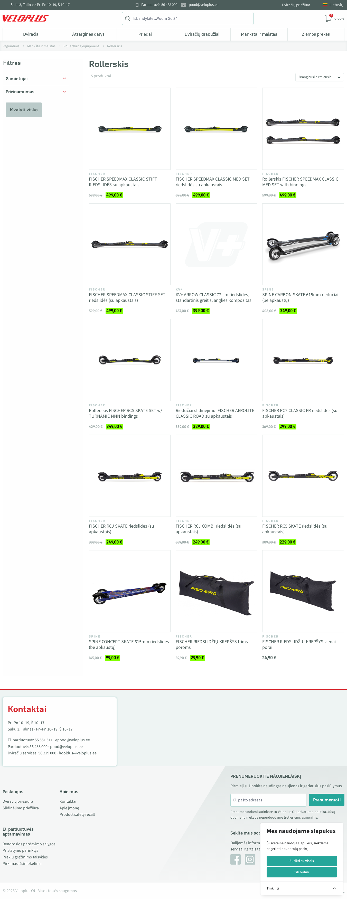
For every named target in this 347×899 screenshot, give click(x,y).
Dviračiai (31, 34)
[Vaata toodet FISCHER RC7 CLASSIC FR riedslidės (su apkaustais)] (303, 360)
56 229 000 (47, 753)
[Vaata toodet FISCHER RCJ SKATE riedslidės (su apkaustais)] (130, 476)
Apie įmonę (69, 808)
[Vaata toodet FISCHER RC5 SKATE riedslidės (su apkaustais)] (303, 476)
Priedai (145, 34)
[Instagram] (250, 859)
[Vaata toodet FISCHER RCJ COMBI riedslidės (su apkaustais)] (216, 476)
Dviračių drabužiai (202, 34)
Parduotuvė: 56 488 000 (159, 4)
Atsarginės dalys (88, 34)
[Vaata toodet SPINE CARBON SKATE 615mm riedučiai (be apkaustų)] (303, 244)
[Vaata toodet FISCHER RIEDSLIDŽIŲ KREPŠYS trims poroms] (216, 591)
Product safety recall (77, 814)
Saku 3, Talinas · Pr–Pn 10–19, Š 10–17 (40, 4)
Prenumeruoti (327, 799)
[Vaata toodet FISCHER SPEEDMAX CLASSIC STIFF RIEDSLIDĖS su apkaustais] (130, 129)
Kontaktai (68, 801)
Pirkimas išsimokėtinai (22, 863)
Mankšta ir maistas (259, 34)
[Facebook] (235, 859)
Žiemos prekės (316, 34)
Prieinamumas (20, 91)
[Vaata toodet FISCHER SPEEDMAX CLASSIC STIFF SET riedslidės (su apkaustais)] (130, 244)
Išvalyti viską (24, 110)
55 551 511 (44, 740)
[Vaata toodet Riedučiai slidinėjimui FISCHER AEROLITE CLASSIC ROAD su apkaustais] (216, 360)
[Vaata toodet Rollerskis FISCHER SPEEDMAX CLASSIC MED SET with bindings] (303, 129)
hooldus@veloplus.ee (78, 753)
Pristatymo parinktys (20, 850)
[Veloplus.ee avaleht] (26, 18)
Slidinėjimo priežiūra (21, 808)
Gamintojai (16, 78)
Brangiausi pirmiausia (315, 77)
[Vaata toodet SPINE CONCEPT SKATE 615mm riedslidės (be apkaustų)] (130, 591)
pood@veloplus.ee (203, 4)
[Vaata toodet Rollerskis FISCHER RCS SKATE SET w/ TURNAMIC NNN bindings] (130, 360)
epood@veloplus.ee (72, 740)
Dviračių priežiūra (296, 5)
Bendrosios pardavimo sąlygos (29, 844)
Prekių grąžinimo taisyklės (25, 857)
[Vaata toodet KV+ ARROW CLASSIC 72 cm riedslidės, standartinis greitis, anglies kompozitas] (216, 244)
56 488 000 (39, 747)
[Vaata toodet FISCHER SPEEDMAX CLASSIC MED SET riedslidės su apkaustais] (216, 129)
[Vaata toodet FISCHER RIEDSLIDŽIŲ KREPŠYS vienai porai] (303, 591)
